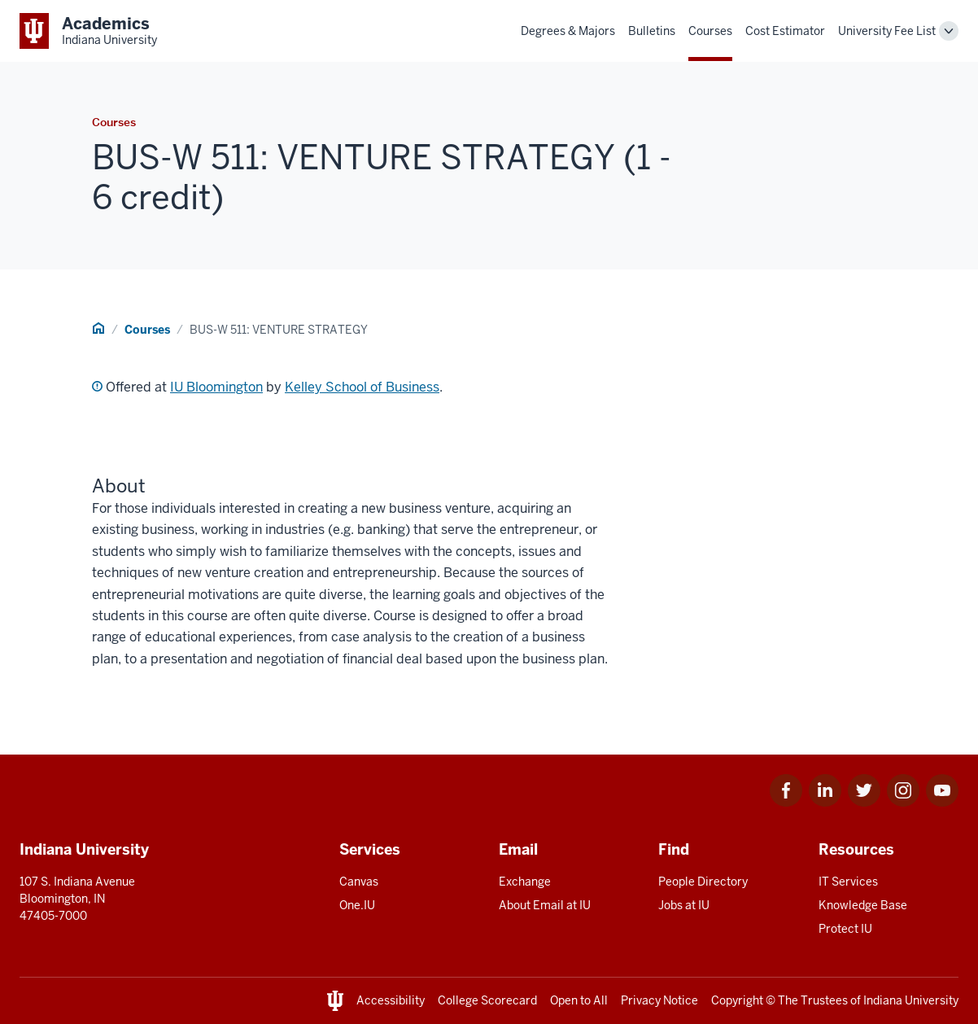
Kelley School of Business (362, 387)
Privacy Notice (659, 1000)
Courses (710, 31)
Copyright (737, 1000)
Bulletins (651, 31)
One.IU (357, 905)
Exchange (525, 881)
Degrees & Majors (568, 31)
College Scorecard (487, 1000)
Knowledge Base (863, 905)
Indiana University (910, 1000)
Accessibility (390, 1000)
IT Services (848, 881)
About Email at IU (545, 905)
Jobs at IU (683, 905)
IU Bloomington (216, 387)
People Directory (703, 881)
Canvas (358, 881)
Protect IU (845, 928)
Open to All (579, 1000)
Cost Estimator (785, 31)
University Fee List (887, 31)
